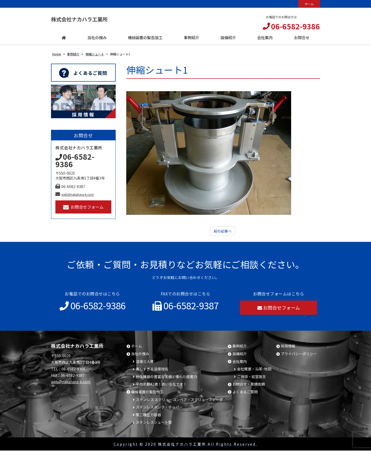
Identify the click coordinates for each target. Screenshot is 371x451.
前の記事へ (222, 231)
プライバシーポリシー (299, 354)
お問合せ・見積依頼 (248, 384)
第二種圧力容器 (148, 415)
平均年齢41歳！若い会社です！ (161, 384)
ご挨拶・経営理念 (251, 377)
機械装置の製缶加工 (147, 392)
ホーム (309, 4)
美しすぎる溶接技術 (152, 369)
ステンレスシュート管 (154, 422)
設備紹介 (239, 354)
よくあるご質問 (245, 392)
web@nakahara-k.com (74, 194)
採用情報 (288, 346)
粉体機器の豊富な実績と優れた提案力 (166, 377)
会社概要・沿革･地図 (254, 369)
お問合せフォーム (83, 207)
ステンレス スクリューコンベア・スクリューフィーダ (179, 400)
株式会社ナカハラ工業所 (88, 19)
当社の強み (140, 354)
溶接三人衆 (145, 362)
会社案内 (239, 362)
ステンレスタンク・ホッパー (159, 407)
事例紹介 (239, 346)
